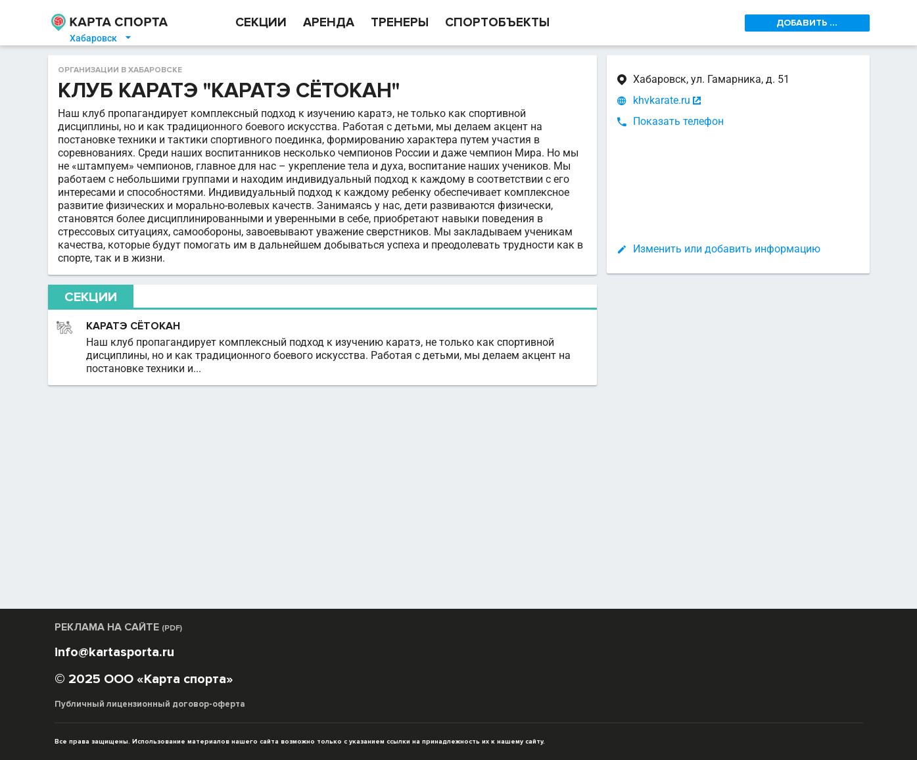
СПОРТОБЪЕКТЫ (497, 22)
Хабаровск (101, 38)
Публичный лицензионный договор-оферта (150, 704)
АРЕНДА (328, 22)
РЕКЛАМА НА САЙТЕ (118, 627)
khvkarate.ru (661, 100)
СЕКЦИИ (261, 22)
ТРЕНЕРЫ (400, 22)
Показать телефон (678, 121)
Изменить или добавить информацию (726, 249)
